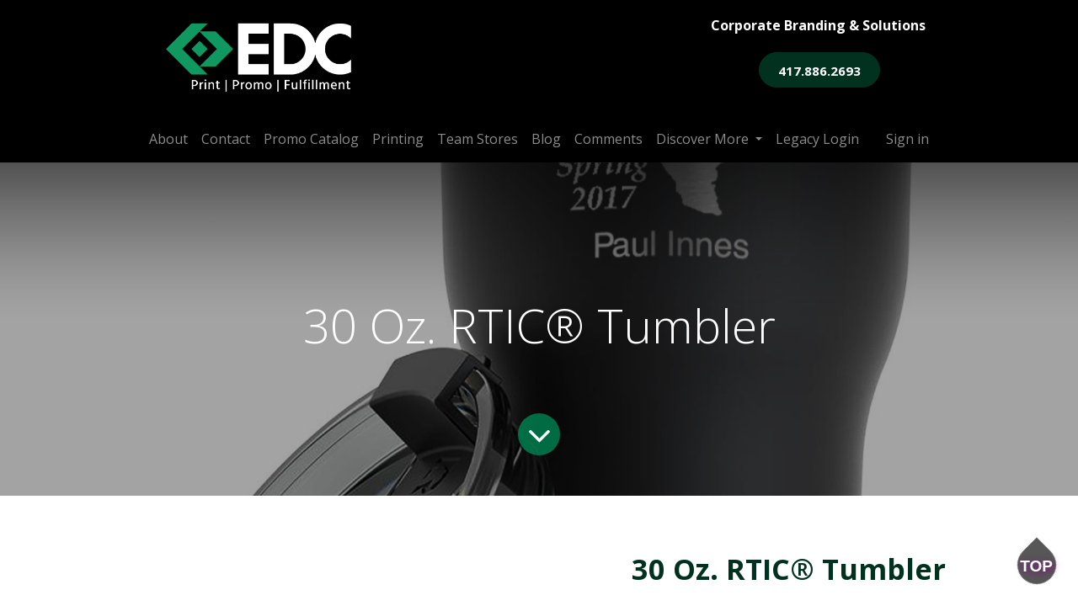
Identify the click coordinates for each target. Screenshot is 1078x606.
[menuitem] (168, 139)
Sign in (907, 139)
